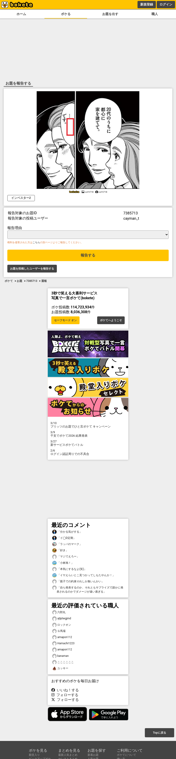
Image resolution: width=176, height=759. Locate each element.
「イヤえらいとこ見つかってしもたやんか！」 (83, 575)
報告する (88, 255)
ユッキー (60, 668)
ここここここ (63, 662)
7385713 (31, 281)
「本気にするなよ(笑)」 (69, 569)
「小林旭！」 (63, 563)
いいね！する (65, 690)
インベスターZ (21, 198)
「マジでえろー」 (65, 556)
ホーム (21, 14)
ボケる (66, 14)
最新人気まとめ (67, 754)
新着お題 (93, 754)
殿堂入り (34, 754)
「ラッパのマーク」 (67, 544)
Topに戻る (159, 732)
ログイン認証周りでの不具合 (88, 452)
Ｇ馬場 (59, 631)
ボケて (9, 281)
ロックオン (61, 625)
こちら (36, 242)
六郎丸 (59, 612)
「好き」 (60, 550)
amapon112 (62, 637)
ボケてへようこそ (111, 320)
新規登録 (146, 4)
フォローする (64, 695)
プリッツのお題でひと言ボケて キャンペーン (88, 424)
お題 (19, 281)
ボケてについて (126, 754)
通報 (44, 281)
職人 (154, 14)
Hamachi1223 (63, 643)
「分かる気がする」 (67, 532)
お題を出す (110, 14)
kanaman (60, 656)
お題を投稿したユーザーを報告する (32, 268)
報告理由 (14, 228)
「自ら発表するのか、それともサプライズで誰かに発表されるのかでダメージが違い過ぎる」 (87, 589)
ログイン (166, 4)
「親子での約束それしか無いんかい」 (78, 581)
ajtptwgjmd (61, 618)
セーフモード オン (65, 320)
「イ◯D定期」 (64, 538)
